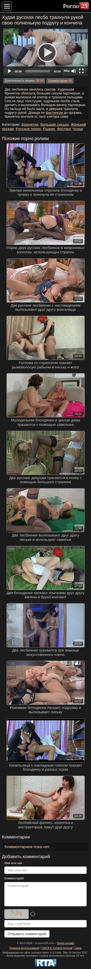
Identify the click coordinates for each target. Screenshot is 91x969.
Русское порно (28, 129)
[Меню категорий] (7, 6)
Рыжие (49, 129)
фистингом (54, 113)
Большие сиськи (54, 124)
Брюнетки (30, 124)
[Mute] (73, 71)
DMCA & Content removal (57, 947)
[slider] (37, 71)
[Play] (45, 52)
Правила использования (24, 947)
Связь (78, 947)
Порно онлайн (65, 943)
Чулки (78, 129)
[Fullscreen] (81, 71)
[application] (45, 52)
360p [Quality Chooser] (66, 70)
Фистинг (64, 129)
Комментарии (57, 80)
